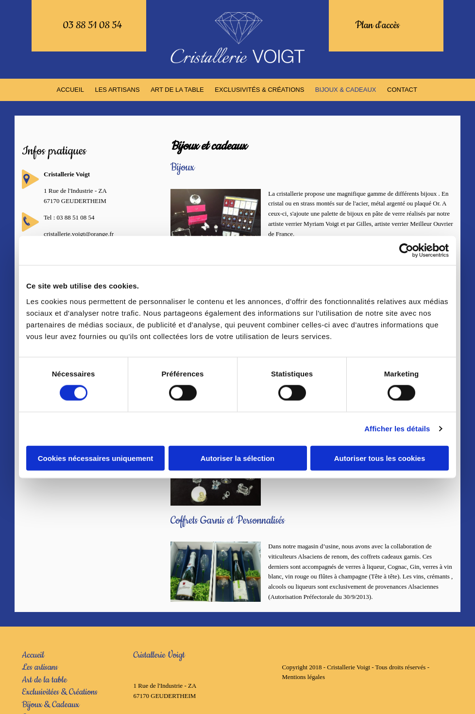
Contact (400, 89)
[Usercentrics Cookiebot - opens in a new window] (406, 250)
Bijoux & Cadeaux (50, 705)
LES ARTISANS (119, 89)
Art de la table (44, 680)
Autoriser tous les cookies (379, 458)
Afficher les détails (397, 429)
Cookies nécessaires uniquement (95, 458)
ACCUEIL (73, 89)
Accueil (33, 655)
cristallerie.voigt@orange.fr (79, 233)
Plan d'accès (377, 25)
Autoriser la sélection (238, 458)
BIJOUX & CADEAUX (344, 89)
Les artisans (40, 667)
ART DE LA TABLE (178, 89)
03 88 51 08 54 (92, 25)
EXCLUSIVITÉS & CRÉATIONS (259, 89)
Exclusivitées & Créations (60, 692)
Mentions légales (303, 676)
